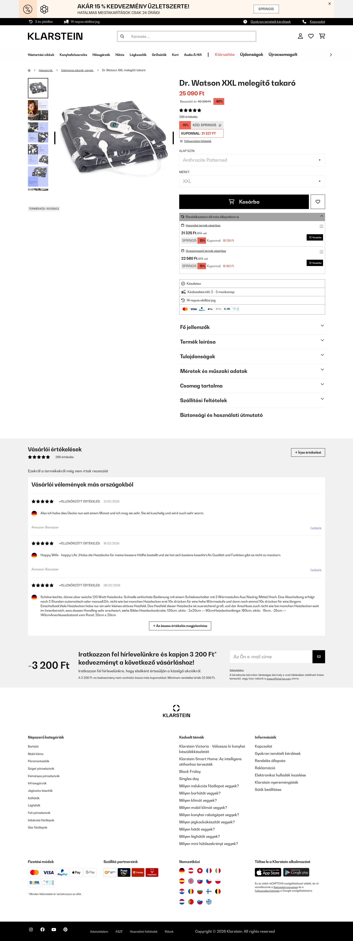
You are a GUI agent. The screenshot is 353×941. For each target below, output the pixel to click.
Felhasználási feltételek (269, 890)
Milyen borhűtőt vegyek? (200, 793)
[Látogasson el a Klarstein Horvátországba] (182, 891)
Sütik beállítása (268, 789)
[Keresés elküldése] (122, 36)
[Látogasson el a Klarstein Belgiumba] (218, 891)
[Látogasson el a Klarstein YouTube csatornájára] (61, 932)
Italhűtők (35, 796)
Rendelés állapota (270, 760)
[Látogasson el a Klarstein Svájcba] (200, 870)
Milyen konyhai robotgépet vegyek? (209, 814)
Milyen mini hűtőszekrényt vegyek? (208, 843)
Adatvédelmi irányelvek (288, 887)
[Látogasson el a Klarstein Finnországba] (209, 891)
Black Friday (190, 771)
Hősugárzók (48, 70)
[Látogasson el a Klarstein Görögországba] (209, 902)
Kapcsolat (317, 21)
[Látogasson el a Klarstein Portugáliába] (191, 901)
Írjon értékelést (304, 452)
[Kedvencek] (311, 36)
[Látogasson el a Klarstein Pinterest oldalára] (75, 932)
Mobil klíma (38, 753)
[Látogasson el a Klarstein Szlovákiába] (200, 881)
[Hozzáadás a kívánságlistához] (318, 202)
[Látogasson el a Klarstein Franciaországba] (209, 870)
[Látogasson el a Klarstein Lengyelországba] (218, 881)
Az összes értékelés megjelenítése (182, 625)
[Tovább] (330, 54)
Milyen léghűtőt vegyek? (199, 836)
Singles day (189, 778)
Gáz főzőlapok (40, 825)
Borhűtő (34, 746)
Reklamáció (265, 768)
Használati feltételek (165, 931)
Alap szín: (187, 151)
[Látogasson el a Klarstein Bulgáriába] (200, 891)
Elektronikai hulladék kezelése (280, 775)
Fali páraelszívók (42, 811)
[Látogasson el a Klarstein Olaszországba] (218, 870)
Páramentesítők (41, 760)
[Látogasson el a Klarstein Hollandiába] (182, 901)
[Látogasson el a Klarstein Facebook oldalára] (46, 932)
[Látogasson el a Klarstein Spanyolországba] (182, 881)
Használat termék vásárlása (207, 225)
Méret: (184, 172)
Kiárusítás (265, 54)
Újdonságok (291, 54)
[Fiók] (300, 36)
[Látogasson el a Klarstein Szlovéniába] (200, 901)
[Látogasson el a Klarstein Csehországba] (209, 881)
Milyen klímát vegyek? (198, 800)
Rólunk (196, 931)
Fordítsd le (313, 529)
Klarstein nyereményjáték (276, 782)
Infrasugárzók (40, 782)
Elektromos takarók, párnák (84, 70)
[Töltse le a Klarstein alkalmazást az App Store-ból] (268, 872)
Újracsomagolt (323, 54)
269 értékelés (188, 117)
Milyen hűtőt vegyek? (197, 829)
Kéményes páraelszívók (48, 775)
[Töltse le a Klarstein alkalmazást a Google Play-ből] (296, 872)
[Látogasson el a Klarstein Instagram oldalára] (32, 932)
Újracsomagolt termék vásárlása (210, 250)
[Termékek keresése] (186, 36)
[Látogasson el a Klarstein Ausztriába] (191, 870)
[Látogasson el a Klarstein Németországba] (182, 870)
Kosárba (244, 202)
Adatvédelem (238, 670)
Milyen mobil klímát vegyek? (203, 807)
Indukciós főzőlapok (44, 818)
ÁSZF (136, 931)
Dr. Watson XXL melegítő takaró (134, 70)
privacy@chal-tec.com (280, 678)
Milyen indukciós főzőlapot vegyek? (209, 786)
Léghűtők (36, 804)
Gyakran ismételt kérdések (271, 21)
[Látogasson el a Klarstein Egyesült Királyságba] (191, 881)
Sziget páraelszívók (44, 768)
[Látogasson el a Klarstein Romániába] (191, 891)
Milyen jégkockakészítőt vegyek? (207, 822)
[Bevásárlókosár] (322, 36)
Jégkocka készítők (43, 789)
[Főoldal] (33, 70)
